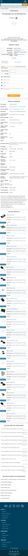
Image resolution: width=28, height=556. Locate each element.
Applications (4, 517)
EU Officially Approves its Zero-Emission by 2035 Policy (12, 466)
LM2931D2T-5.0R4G (14, 340)
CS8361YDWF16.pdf (15, 119)
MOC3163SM (12, 288)
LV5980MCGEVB (13, 225)
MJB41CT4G (12, 382)
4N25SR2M (12, 371)
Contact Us (4, 546)
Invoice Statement (5, 524)
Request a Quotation (6, 542)
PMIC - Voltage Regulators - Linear (16, 109)
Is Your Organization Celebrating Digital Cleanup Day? (12, 436)
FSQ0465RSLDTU (13, 298)
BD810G (11, 350)
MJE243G (12, 403)
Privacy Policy (4, 528)
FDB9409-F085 (13, 277)
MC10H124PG (13, 413)
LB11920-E (12, 214)
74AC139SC (12, 330)
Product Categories (6, 513)
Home (1, 7)
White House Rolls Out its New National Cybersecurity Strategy (14, 440)
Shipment (3, 522)
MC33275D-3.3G (13, 246)
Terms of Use (4, 526)
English (25, 2)
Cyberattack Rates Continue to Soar (8, 458)
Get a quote (18, 62)
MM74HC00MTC (13, 319)
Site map (3, 537)
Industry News (4, 535)
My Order (3, 544)
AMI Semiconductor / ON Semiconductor (19, 7)
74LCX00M (12, 235)
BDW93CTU (12, 361)
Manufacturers (7, 7)
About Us (3, 511)
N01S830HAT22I (13, 256)
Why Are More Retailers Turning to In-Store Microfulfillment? (13, 470)
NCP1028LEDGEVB (14, 309)
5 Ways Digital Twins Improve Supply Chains (10, 447)
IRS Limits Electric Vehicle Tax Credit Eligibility (10, 462)
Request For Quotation (9, 66)
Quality (3, 533)
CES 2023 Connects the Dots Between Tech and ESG (12, 428)
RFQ (4, 222)
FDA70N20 (12, 392)
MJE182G (12, 267)
